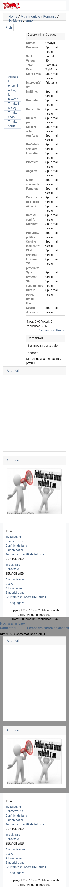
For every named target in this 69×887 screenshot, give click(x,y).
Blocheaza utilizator (51, 330)
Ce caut (51, 34)
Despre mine (36, 34)
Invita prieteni (14, 536)
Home (12, 16)
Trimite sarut (12, 124)
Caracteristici (14, 550)
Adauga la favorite (13, 94)
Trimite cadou (12, 115)
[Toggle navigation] (61, 5)
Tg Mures (15, 20)
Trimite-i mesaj (13, 106)
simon (30, 20)
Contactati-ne (14, 541)
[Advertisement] (22, 51)
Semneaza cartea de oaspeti (48, 628)
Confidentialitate (16, 545)
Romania (49, 16)
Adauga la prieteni (13, 81)
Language (14, 603)
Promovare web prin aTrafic (20, 513)
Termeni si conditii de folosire (25, 554)
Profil (9, 27)
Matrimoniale (30, 16)
